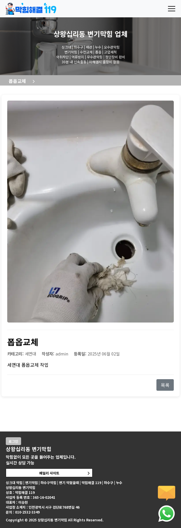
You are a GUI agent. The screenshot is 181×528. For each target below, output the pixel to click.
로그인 (13, 441)
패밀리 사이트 (49, 472)
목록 (165, 384)
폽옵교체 (17, 80)
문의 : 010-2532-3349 (23, 512)
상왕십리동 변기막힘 (83, 34)
